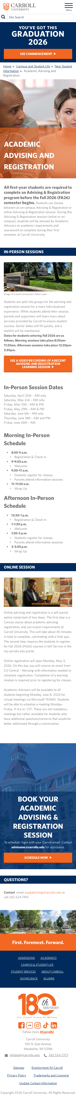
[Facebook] (21, 1025)
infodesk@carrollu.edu (25, 1055)
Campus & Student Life (37, 964)
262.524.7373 (58, 1055)
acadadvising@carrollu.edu (43, 892)
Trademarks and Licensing (51, 1075)
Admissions (26, 958)
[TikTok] (46, 1025)
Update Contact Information (38, 1083)
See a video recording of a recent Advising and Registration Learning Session (38, 364)
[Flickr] (29, 1025)
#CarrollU (47, 1032)
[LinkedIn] (54, 1025)
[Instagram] (37, 1025)
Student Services (23, 971)
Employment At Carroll (47, 1067)
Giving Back (29, 978)
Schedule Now (36, 857)
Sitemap (18, 1067)
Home (7, 66)
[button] (69, 1092)
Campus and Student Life (33, 66)
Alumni (48, 978)
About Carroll (52, 971)
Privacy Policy (16, 1075)
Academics (49, 958)
